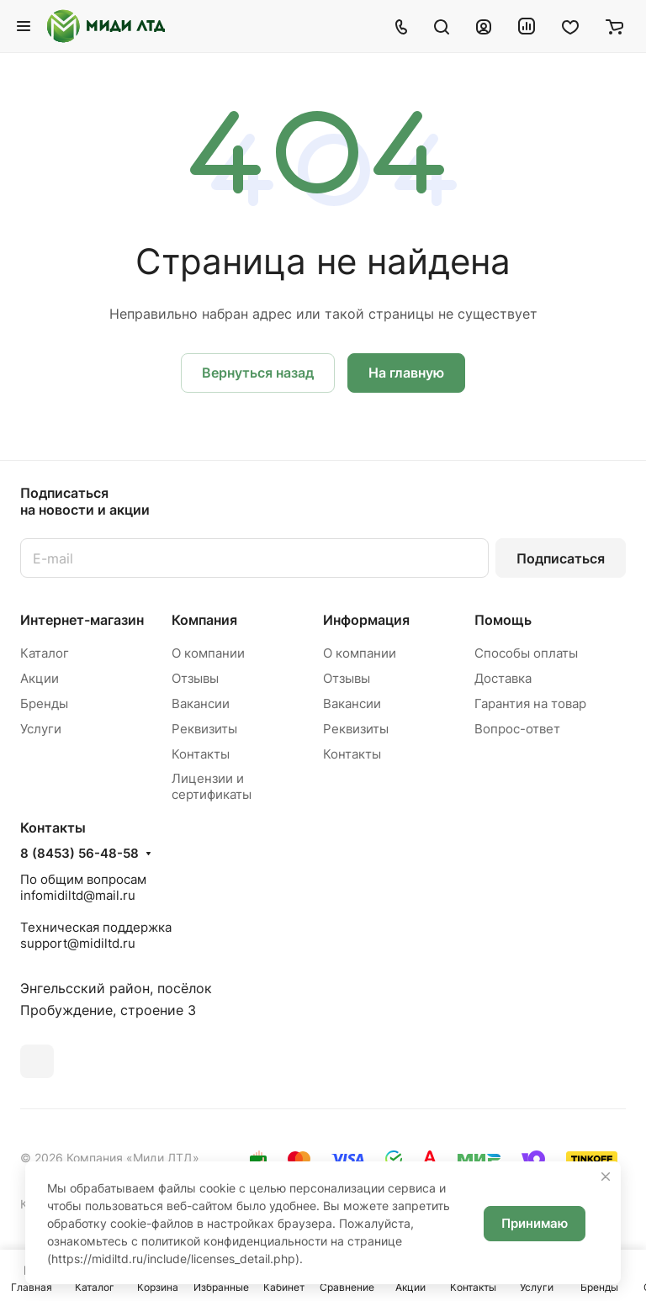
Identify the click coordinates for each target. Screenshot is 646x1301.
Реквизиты (204, 729)
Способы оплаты (526, 653)
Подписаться (560, 558)
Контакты (201, 754)
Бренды (44, 703)
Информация (366, 619)
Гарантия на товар (530, 703)
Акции (39, 678)
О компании (208, 653)
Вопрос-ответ (517, 729)
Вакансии (201, 703)
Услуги (40, 729)
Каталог (44, 653)
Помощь (503, 619)
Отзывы (195, 678)
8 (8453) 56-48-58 (79, 853)
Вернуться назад (258, 372)
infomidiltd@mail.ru (77, 895)
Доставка (503, 678)
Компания (204, 619)
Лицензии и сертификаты (212, 786)
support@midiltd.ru (77, 943)
